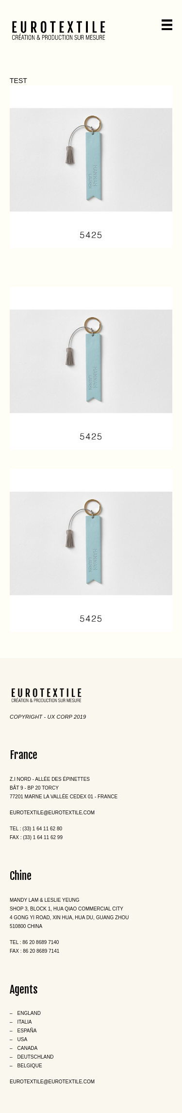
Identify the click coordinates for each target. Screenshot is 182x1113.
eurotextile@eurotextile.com (52, 812)
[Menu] (167, 24)
